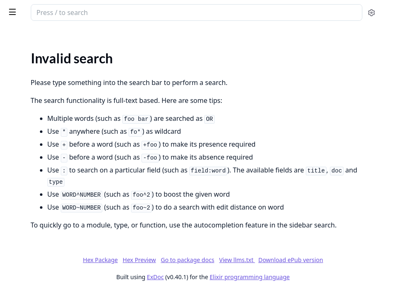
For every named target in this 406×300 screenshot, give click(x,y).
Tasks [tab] (91, 35)
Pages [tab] (15, 35)
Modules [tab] (50, 35)
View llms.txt (260, 294)
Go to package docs (211, 293)
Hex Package (246, 282)
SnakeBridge (52, 9)
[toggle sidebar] (114, 11)
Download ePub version (314, 294)
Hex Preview (285, 282)
